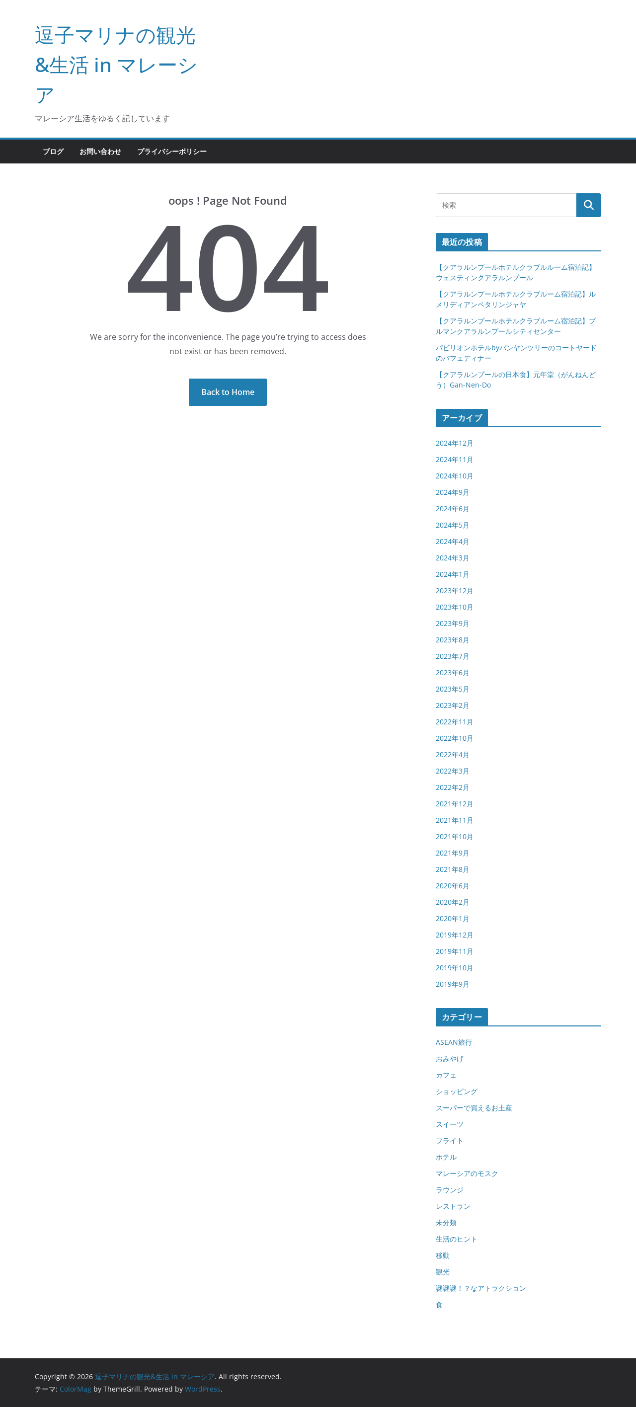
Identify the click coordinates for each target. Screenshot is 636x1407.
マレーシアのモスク (467, 1173)
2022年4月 (453, 754)
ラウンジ (450, 1189)
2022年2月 (453, 787)
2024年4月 (453, 541)
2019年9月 (453, 984)
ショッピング (456, 1091)
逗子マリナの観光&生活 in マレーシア (116, 64)
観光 (443, 1271)
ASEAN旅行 (454, 1042)
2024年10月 (455, 475)
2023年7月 (453, 656)
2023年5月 (453, 689)
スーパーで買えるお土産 (474, 1107)
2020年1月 (453, 918)
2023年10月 (455, 607)
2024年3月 (453, 557)
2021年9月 (453, 853)
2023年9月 (453, 623)
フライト (450, 1140)
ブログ (53, 151)
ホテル (446, 1157)
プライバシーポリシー (172, 151)
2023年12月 (455, 590)
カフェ (446, 1075)
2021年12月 (455, 803)
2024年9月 (453, 492)
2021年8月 (453, 869)
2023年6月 (453, 672)
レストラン (453, 1206)
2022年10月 (455, 738)
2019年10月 (455, 967)
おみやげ (450, 1058)
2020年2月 (453, 902)
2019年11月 (455, 951)
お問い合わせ (100, 151)
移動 (443, 1255)
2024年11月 (455, 459)
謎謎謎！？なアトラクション (481, 1288)
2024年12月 (455, 443)
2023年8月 (453, 639)
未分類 (446, 1222)
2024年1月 (453, 574)
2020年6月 (453, 885)
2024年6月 (453, 508)
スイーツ (450, 1124)
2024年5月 (453, 525)
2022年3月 (453, 771)
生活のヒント (456, 1239)
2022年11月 (455, 721)
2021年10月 (455, 836)
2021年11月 (455, 820)
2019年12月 (455, 934)
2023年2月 (453, 705)
